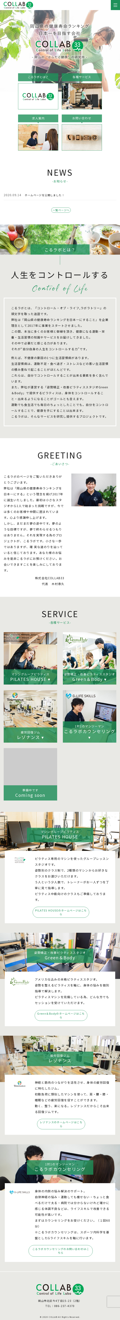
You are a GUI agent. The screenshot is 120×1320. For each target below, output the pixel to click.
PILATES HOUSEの (61, 916)
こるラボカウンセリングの (61, 1251)
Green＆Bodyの (61, 1018)
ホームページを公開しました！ (47, 195)
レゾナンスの (62, 1126)
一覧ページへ (61, 212)
